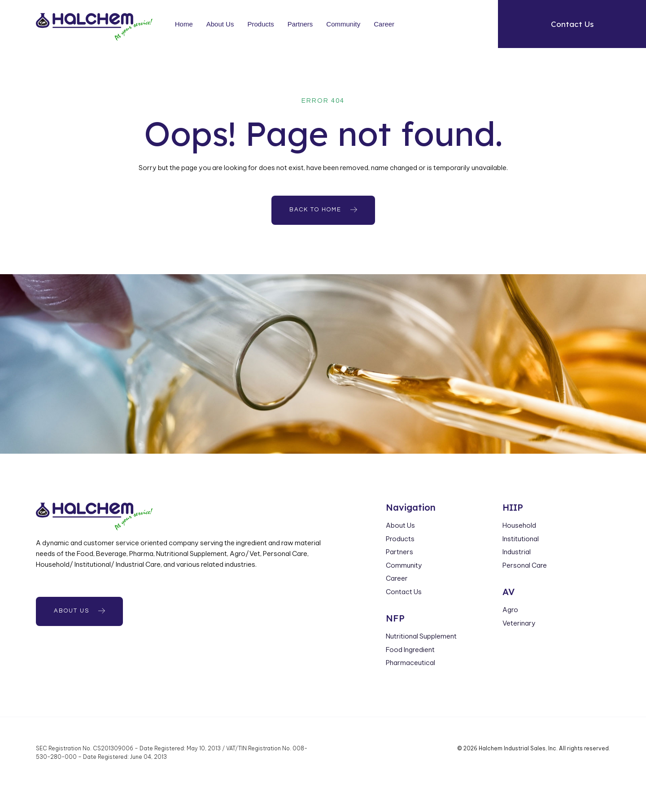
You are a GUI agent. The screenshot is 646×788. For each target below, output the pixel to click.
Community (344, 24)
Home (184, 24)
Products (261, 24)
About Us (220, 24)
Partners (300, 24)
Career (384, 24)
